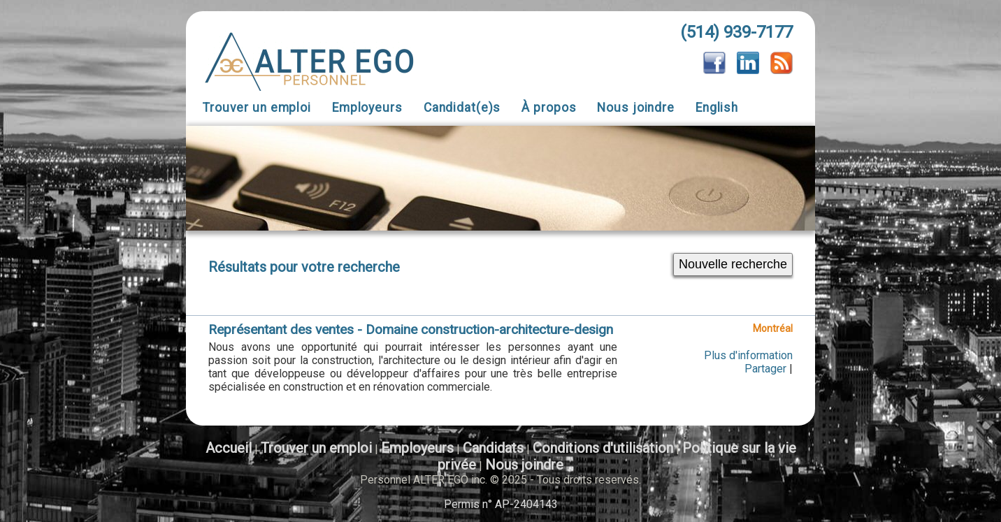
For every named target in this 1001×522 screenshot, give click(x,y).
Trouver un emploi (257, 108)
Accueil (229, 448)
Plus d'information (748, 355)
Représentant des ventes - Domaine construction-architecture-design (410, 329)
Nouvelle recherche (733, 264)
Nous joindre (636, 108)
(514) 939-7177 (736, 32)
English (717, 108)
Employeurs (367, 108)
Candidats (493, 448)
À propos (548, 108)
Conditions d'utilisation (603, 448)
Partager (765, 368)
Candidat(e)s (462, 108)
